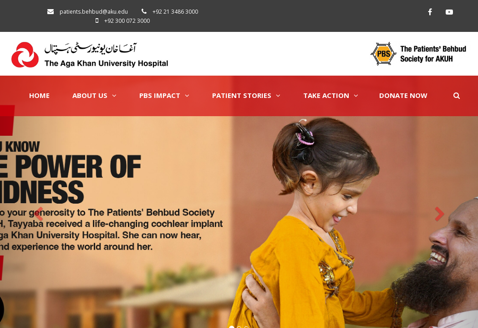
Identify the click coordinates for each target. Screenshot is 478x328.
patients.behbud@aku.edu (94, 11)
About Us (94, 95)
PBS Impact (164, 95)
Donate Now (403, 95)
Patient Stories (246, 95)
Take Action (330, 95)
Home (39, 95)
